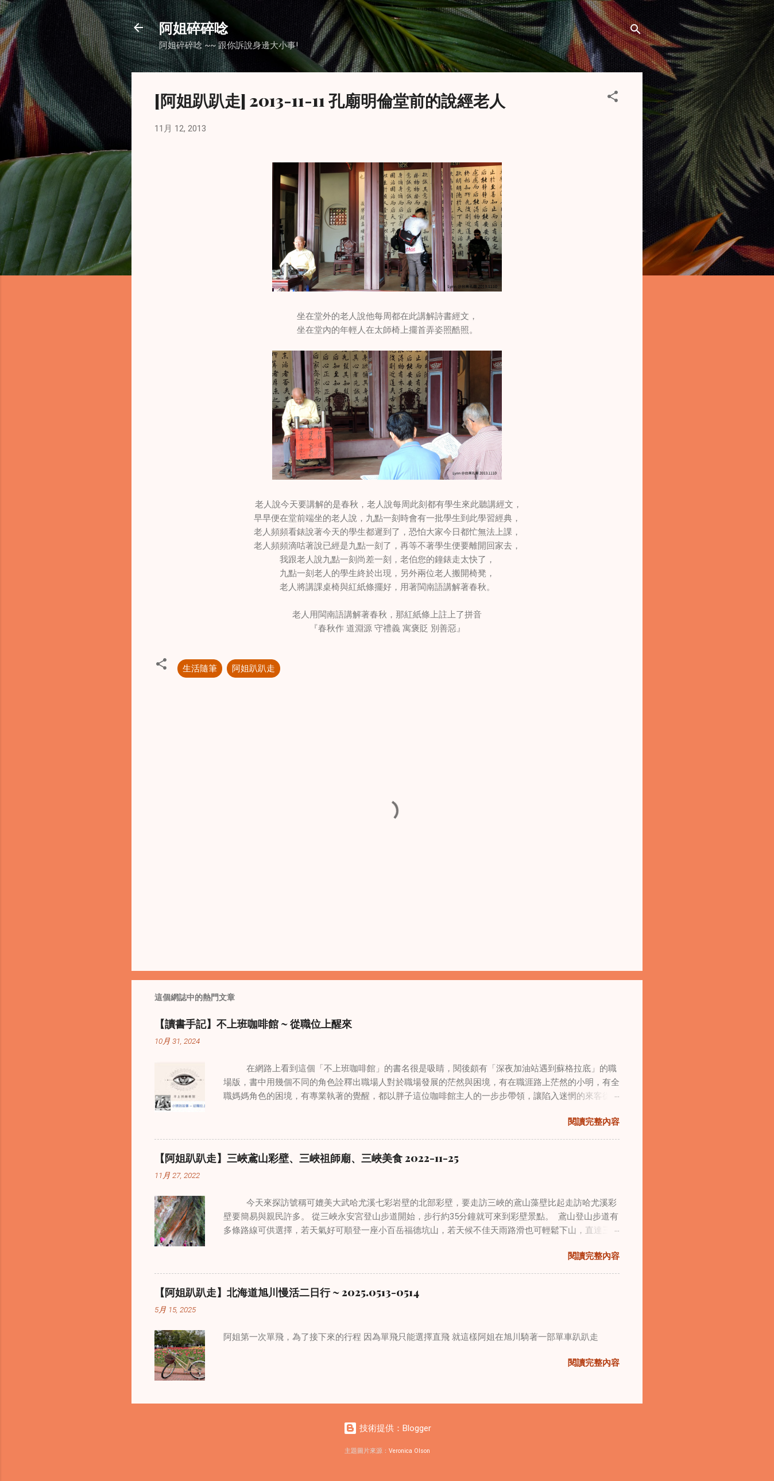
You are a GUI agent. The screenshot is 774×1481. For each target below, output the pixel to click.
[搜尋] (636, 31)
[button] (613, 98)
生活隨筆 (200, 668)
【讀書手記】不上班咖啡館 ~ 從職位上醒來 (253, 1024)
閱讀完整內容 (594, 1122)
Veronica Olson (409, 1451)
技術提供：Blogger (387, 1428)
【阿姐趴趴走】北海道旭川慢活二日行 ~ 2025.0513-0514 (286, 1292)
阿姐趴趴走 (253, 668)
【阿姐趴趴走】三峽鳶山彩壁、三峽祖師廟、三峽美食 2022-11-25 (306, 1158)
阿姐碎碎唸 (193, 27)
